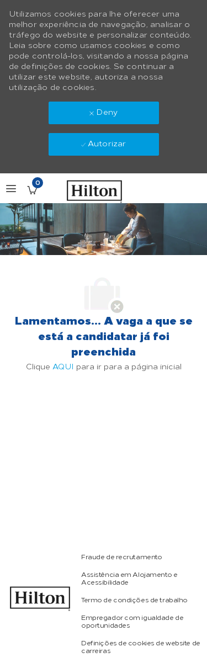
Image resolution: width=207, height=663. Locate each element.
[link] (40, 598)
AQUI (63, 367)
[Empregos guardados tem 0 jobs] (32, 190)
